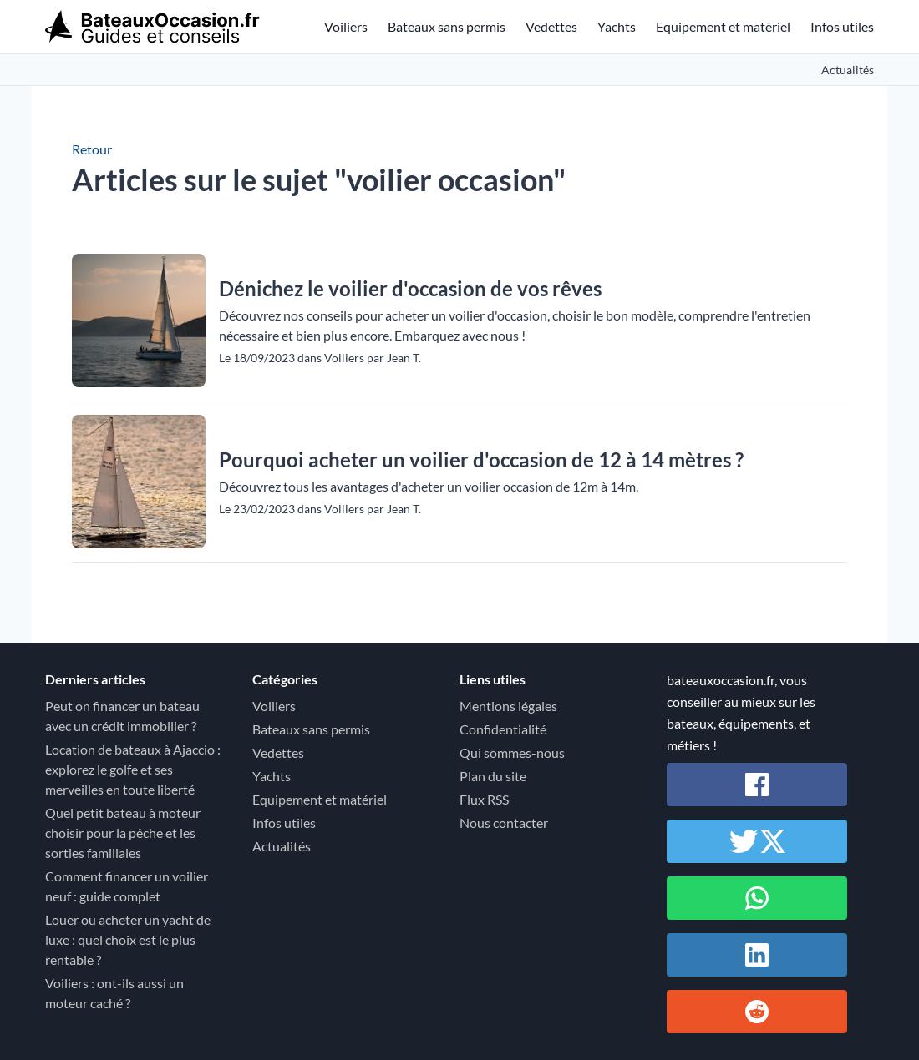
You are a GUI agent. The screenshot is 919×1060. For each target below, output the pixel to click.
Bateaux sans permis (446, 26)
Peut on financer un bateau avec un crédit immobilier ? (122, 716)
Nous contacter (504, 822)
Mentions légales (508, 706)
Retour (92, 149)
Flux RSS (484, 799)
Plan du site (493, 776)
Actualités (847, 70)
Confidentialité (503, 729)
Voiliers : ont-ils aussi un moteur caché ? (114, 993)
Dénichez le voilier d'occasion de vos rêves (410, 288)
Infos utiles (842, 26)
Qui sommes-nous (512, 752)
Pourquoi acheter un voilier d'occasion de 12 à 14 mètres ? (481, 459)
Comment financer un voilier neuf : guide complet (126, 886)
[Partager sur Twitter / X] (757, 841)
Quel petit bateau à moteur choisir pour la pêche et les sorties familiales (123, 833)
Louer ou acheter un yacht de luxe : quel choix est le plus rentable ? (128, 939)
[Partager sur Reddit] (757, 1011)
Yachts (616, 26)
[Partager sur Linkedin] (757, 955)
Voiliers (346, 26)
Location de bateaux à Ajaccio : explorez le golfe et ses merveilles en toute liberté (133, 769)
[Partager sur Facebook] (757, 784)
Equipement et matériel (723, 26)
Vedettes (551, 26)
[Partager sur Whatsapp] (757, 898)
